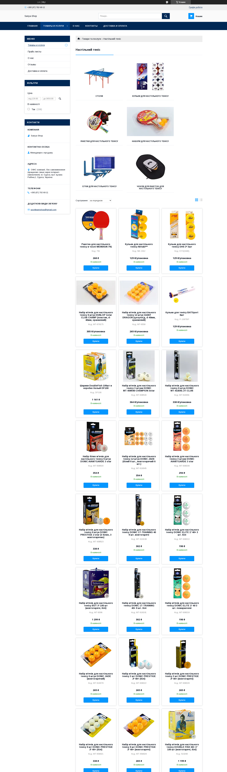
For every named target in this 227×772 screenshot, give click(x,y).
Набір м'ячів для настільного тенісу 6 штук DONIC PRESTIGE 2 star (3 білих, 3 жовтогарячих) (96, 491)
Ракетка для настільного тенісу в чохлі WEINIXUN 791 (96, 202)
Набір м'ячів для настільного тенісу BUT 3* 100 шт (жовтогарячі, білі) (96, 562)
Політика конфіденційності (131, 768)
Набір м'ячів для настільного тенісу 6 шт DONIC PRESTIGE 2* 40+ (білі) (96, 704)
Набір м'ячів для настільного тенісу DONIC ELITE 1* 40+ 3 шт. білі (182, 489)
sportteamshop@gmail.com (43, 209)
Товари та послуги (91, 39)
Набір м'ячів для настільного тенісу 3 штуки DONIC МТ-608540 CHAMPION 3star (139, 345)
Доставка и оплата (115, 26)
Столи (95, 96)
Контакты (91, 26)
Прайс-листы (34, 51)
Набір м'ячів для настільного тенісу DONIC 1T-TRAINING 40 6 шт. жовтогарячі (139, 489)
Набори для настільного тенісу (95, 144)
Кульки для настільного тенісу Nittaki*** (139, 202)
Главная (32, 26)
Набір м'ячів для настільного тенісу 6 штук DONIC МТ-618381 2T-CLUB (182, 345)
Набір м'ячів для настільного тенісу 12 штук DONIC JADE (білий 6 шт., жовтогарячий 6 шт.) (139, 417)
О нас (76, 26)
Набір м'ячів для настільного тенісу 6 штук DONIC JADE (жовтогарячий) (96, 633)
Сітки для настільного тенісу (139, 144)
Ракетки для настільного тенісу (182, 97)
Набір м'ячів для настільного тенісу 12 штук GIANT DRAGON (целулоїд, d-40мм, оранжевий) (139, 273)
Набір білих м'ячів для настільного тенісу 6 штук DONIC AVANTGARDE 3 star (95, 416)
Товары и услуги (53, 26)
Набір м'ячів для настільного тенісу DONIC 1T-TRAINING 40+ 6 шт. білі (139, 562)
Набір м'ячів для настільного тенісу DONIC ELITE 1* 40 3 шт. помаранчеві (182, 562)
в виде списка (201, 157)
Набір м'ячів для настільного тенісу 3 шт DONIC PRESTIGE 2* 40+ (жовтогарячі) (182, 633)
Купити (96, 225)
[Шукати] (166, 16)
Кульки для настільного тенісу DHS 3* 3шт (182, 202)
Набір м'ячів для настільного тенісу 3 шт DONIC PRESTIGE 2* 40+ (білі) (139, 633)
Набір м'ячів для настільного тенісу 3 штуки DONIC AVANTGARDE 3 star (182, 416)
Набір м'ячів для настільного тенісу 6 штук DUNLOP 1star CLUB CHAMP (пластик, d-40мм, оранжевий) (96, 273)
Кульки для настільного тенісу (139, 97)
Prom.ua (128, 765)
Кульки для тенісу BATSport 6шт (182, 270)
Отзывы (32, 64)
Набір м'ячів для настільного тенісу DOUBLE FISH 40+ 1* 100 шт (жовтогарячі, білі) (182, 704)
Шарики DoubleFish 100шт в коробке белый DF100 (96, 343)
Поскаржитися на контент (107, 768)
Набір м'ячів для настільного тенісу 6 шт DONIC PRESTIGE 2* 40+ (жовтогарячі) (139, 704)
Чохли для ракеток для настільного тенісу (182, 144)
